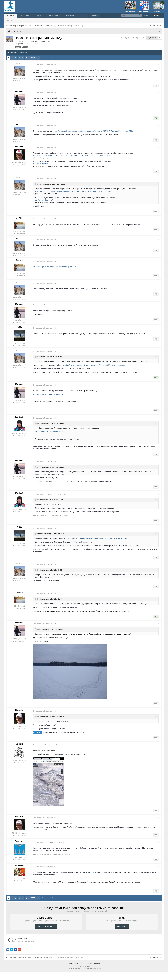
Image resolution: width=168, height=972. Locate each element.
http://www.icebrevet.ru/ (42, 163)
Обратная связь (93, 963)
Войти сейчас (121, 926)
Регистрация (156, 15)
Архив (94, 16)
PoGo (19, 327)
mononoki (19, 866)
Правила (9, 20)
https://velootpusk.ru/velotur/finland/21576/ (49, 394)
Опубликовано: (45, 64)
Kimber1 (19, 417)
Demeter (19, 91)
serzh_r (23, 44)
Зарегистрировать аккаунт (46, 926)
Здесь (96, 872)
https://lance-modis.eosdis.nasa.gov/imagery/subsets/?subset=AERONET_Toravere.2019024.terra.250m (94, 131)
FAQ (83, 16)
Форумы (10, 16)
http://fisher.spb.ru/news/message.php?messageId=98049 (55, 267)
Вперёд (32, 58)
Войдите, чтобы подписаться (133, 38)
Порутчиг (19, 841)
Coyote (19, 218)
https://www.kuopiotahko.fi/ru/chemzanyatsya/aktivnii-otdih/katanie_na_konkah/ (96, 365)
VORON (19, 744)
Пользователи (53, 16)
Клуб (39, 16)
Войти (146, 15)
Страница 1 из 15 (48, 58)
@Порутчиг (38, 732)
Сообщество (25, 16)
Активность (70, 16)
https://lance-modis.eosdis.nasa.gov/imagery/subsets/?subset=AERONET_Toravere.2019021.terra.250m (73, 155)
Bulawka (19, 146)
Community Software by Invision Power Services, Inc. (84, 968)
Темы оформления (76, 963)
